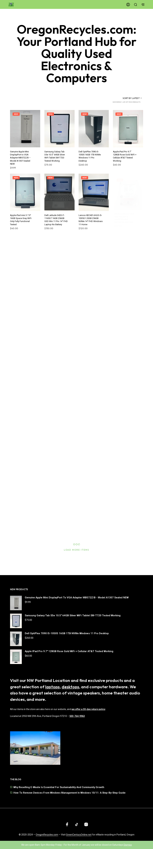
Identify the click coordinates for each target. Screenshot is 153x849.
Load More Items (76, 549)
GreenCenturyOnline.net (78, 834)
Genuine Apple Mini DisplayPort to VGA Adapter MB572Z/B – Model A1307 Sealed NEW (20, 157)
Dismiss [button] (128, 844)
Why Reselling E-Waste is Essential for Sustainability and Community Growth (58, 787)
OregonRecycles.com (47, 834)
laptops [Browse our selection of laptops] (52, 686)
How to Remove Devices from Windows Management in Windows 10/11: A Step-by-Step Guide (69, 792)
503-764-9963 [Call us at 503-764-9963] (77, 716)
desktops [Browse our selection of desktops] (70, 686)
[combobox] (127, 98)
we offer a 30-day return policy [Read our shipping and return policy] (88, 709)
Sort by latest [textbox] (131, 98)
